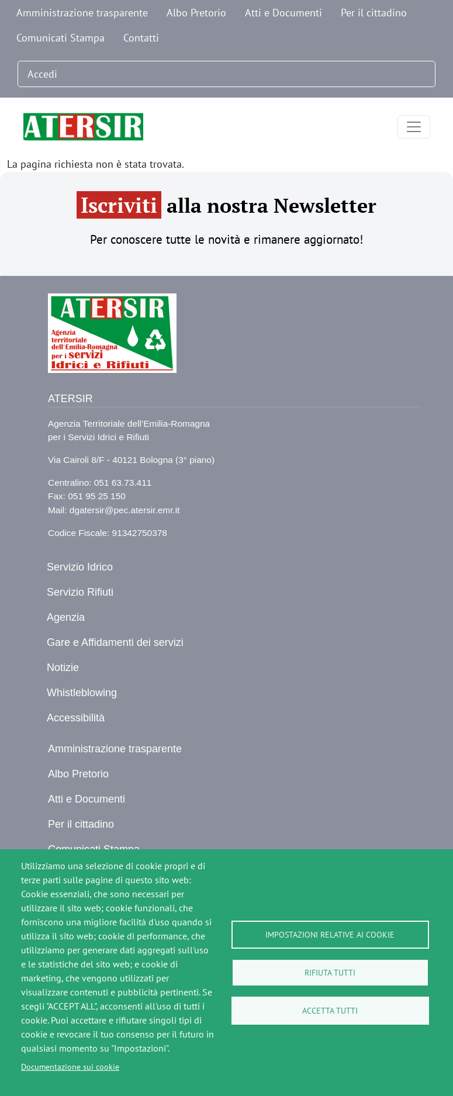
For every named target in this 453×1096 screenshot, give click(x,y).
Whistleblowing (82, 693)
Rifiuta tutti (330, 972)
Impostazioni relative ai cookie (330, 934)
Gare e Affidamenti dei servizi (115, 642)
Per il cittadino (374, 12)
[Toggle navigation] (413, 127)
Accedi (42, 74)
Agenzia (66, 617)
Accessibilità (76, 718)
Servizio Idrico (80, 567)
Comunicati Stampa (60, 37)
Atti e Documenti (283, 12)
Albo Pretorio (196, 12)
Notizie (63, 667)
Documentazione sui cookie (70, 1067)
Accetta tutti (330, 1010)
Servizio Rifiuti (80, 592)
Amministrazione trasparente (82, 12)
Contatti (141, 37)
